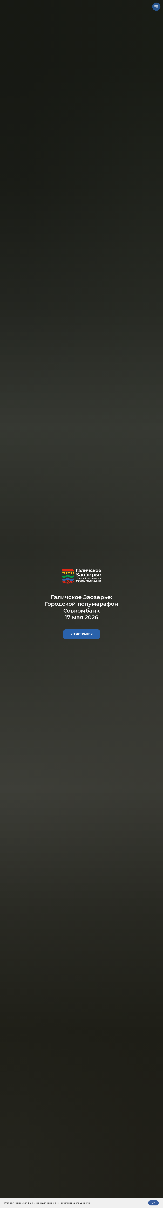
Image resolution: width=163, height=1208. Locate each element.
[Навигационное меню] (156, 6)
